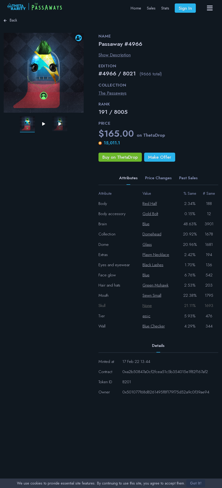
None (147, 306)
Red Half (150, 204)
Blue (146, 224)
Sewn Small (152, 295)
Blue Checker (154, 326)
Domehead (152, 234)
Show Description (114, 55)
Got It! (195, 483)
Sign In (185, 8)
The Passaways (112, 93)
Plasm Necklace (156, 255)
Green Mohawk (155, 285)
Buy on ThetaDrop (120, 157)
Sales (151, 8)
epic (146, 316)
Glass (147, 244)
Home (135, 8)
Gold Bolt (150, 214)
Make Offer (159, 157)
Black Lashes (153, 265)
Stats (165, 8)
